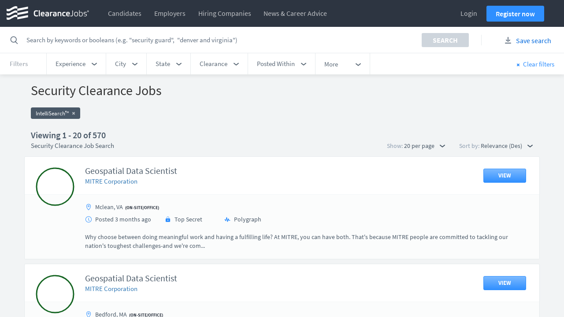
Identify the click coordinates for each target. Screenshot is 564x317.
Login (468, 13)
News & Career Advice (295, 13)
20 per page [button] (424, 146)
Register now (515, 13)
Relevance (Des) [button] (507, 146)
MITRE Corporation (111, 181)
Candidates (124, 13)
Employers (170, 13)
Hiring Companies (224, 13)
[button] (76, 63)
